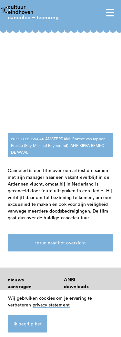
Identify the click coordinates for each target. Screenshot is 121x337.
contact (16, 221)
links (69, 194)
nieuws (16, 181)
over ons (17, 201)
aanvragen (20, 188)
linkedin (73, 208)
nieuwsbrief (21, 208)
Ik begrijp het (28, 324)
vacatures (19, 215)
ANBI (70, 181)
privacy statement (51, 305)
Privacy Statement (84, 228)
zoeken (72, 221)
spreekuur (19, 228)
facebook (74, 201)
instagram (75, 215)
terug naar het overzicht (60, 144)
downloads (76, 188)
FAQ (12, 194)
